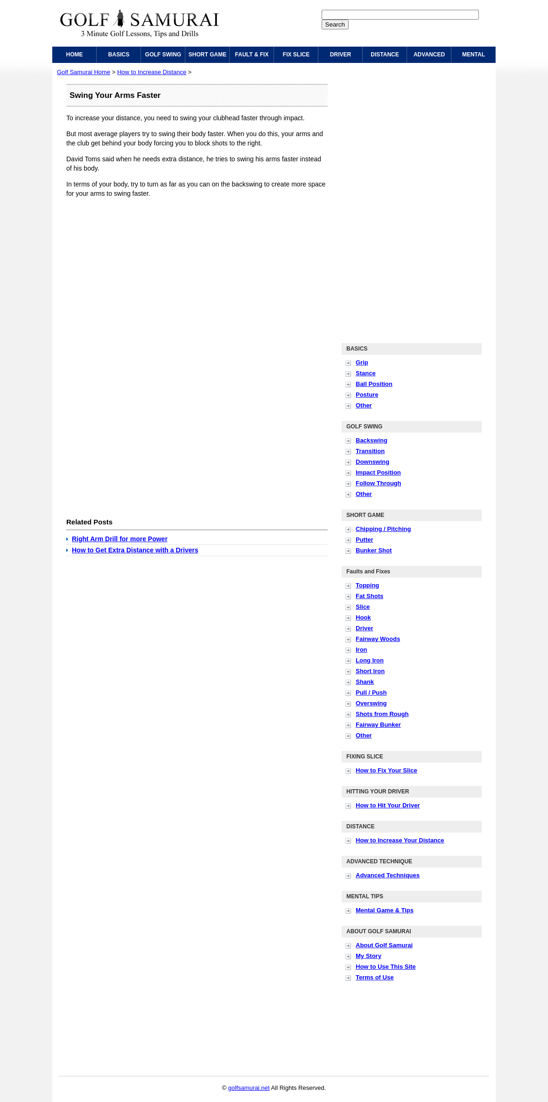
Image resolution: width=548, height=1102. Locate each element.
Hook (363, 617)
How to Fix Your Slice (386, 770)
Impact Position (378, 472)
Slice (363, 606)
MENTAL (473, 54)
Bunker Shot (374, 550)
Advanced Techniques (388, 875)
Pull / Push (371, 692)
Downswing (372, 461)
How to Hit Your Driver (388, 805)
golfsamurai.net (249, 1087)
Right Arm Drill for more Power (120, 539)
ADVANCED (429, 54)
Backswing (371, 440)
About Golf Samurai (384, 945)
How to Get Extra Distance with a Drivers (135, 550)
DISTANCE (385, 54)
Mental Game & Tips (385, 910)
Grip (362, 362)
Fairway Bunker (378, 724)
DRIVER (340, 54)
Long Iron (370, 660)
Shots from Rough (382, 713)
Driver (364, 628)
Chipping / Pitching (383, 528)
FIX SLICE (296, 54)
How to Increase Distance (151, 72)
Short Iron (370, 671)
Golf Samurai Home (83, 72)
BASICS (118, 54)
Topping (367, 585)
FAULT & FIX (252, 54)
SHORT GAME (207, 54)
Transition (370, 451)
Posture (367, 394)
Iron (361, 649)
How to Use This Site (386, 966)
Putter (364, 539)
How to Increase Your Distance (400, 840)
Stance (366, 373)
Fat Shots (369, 595)
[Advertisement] (144, 270)
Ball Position (374, 383)
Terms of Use (374, 977)
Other (364, 405)
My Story (368, 955)
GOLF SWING (163, 54)
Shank (365, 681)
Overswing (371, 703)
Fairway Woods (378, 638)
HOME (74, 54)
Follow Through (378, 483)
